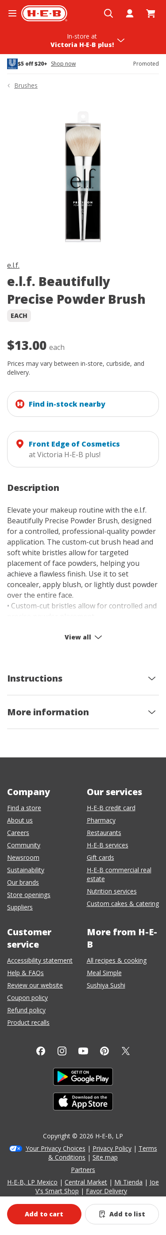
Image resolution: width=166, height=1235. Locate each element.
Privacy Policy (112, 1148)
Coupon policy (27, 997)
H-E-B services (107, 845)
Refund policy (26, 1010)
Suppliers (20, 907)
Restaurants (104, 832)
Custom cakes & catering (123, 903)
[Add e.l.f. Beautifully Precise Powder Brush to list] (122, 1214)
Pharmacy (101, 820)
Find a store (24, 808)
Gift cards (100, 857)
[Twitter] (125, 1051)
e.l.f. (13, 265)
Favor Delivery (106, 1191)
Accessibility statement (40, 960)
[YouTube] (83, 1051)
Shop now (63, 63)
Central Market (86, 1182)
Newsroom (23, 857)
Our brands (23, 882)
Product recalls (28, 1022)
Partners (83, 1169)
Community (23, 845)
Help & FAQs (25, 972)
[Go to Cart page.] (151, 13)
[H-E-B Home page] (44, 13)
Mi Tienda (128, 1182)
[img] (83, 177)
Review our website (35, 985)
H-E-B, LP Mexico (32, 1182)
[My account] (130, 13)
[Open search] (108, 13)
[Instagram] (62, 1051)
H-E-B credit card (111, 808)
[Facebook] (40, 1051)
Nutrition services (112, 891)
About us (20, 820)
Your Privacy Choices (55, 1148)
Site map (105, 1157)
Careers (18, 832)
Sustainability (25, 870)
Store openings (28, 894)
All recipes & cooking (117, 960)
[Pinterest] (104, 1051)
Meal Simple (104, 972)
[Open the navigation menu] (12, 13)
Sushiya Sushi (106, 985)
